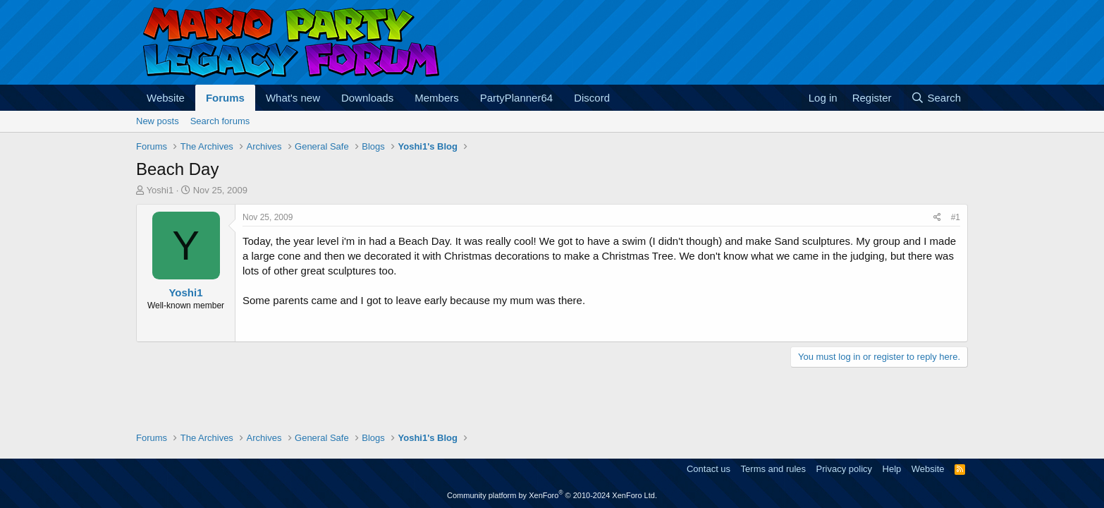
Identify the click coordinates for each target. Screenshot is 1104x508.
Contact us (708, 469)
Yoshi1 (160, 190)
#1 (955, 217)
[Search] (936, 98)
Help (892, 469)
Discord (592, 98)
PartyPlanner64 (516, 98)
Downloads (367, 98)
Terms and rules (773, 469)
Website (166, 98)
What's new (293, 98)
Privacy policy (844, 469)
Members (437, 98)
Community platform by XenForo (552, 495)
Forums (225, 98)
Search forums (220, 121)
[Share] (937, 218)
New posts (157, 121)
